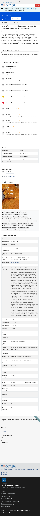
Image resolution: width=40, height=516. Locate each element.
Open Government (8, 469)
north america (5, 223)
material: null (5, 221)
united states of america (23, 227)
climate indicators (10, 212)
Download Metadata (10, 173)
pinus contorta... (6, 225)
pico (32, 223)
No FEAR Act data (5, 499)
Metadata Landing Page (11, 66)
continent (24, 212)
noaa (35, 221)
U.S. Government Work (21, 56)
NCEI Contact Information (12, 108)
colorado (18, 212)
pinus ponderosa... (16, 225)
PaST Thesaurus (9, 126)
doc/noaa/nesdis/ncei (7, 214)
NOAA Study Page (10, 72)
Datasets (7, 19)
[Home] (8, 5)
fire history (24, 214)
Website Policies (17, 469)
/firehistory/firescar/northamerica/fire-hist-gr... (17, 96)
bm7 (3, 212)
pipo (23, 225)
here (22, 412)
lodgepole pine (16, 218)
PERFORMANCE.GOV (30, 469)
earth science (17, 214)
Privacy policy (5, 506)
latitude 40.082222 (6, 218)
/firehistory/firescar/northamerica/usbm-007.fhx (17, 90)
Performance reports (6, 504)
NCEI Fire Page (9, 78)
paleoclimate (13, 223)
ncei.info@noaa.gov (5, 431)
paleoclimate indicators (23, 223)
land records (24, 216)
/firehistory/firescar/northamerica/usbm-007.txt (17, 84)
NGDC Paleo (12, 176)
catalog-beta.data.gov (31, 9)
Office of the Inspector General (9, 501)
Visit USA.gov (5, 513)
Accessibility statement (7, 493)
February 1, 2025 (17, 31)
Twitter (3, 437)
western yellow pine (6, 229)
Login (37, 469)
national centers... (23, 221)
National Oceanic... (14, 23)
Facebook (3, 440)
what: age (15, 229)
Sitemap (23, 469)
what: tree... (22, 229)
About (2, 469)
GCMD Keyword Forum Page (12, 114)
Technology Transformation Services (13, 487)
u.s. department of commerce (9, 227)
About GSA (4, 491)
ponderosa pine (29, 225)
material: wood (13, 221)
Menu (37, 5)
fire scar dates (16, 216)
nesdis (30, 221)
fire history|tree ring (6, 216)
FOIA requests (5, 496)
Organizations (16, 19)
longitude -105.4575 (26, 218)
